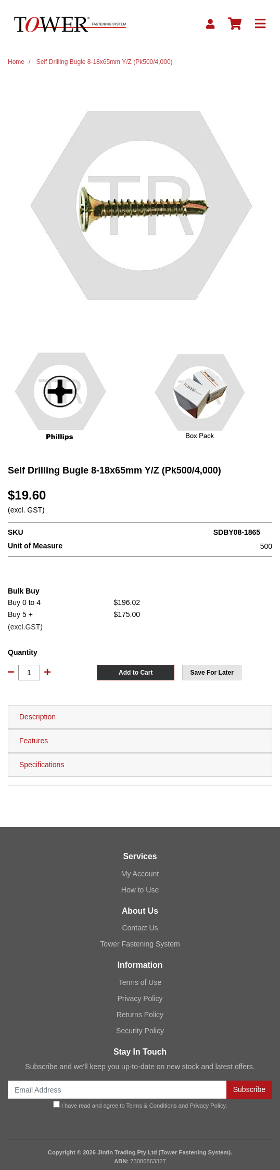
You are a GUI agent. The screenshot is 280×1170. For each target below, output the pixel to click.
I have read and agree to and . (140, 1105)
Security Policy (140, 1031)
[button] (211, 672)
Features (33, 741)
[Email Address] (117, 1090)
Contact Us (140, 928)
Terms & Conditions (151, 1105)
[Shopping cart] (234, 24)
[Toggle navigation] (260, 24)
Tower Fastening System (140, 944)
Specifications (41, 764)
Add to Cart (135, 672)
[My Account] (210, 24)
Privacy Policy (139, 998)
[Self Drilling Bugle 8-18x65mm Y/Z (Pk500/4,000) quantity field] (29, 672)
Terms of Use (140, 982)
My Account (140, 874)
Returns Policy (140, 1014)
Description (37, 717)
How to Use (140, 890)
